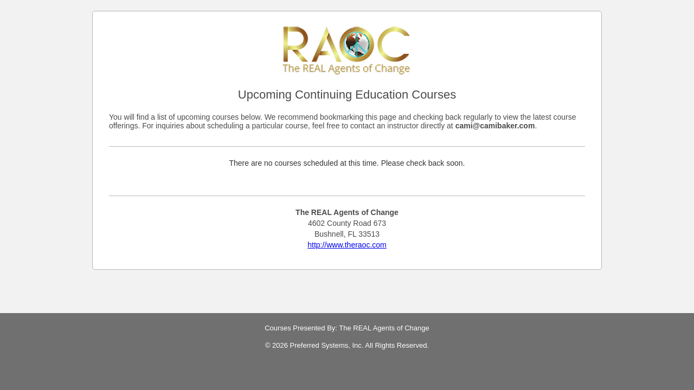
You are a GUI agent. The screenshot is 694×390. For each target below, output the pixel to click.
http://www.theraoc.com (347, 244)
